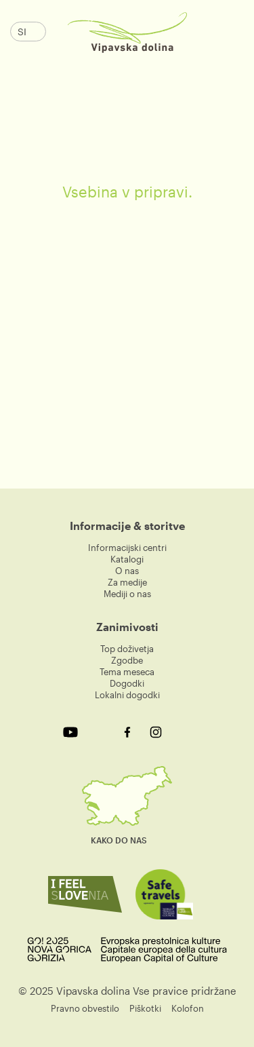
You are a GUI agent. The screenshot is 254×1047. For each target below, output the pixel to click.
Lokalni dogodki (127, 694)
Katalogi (127, 559)
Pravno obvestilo (85, 1008)
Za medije (127, 582)
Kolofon (187, 1008)
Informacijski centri (127, 547)
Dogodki (127, 683)
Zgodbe (127, 660)
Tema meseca (127, 671)
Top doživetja (127, 648)
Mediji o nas (127, 593)
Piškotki (145, 1008)
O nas (127, 570)
